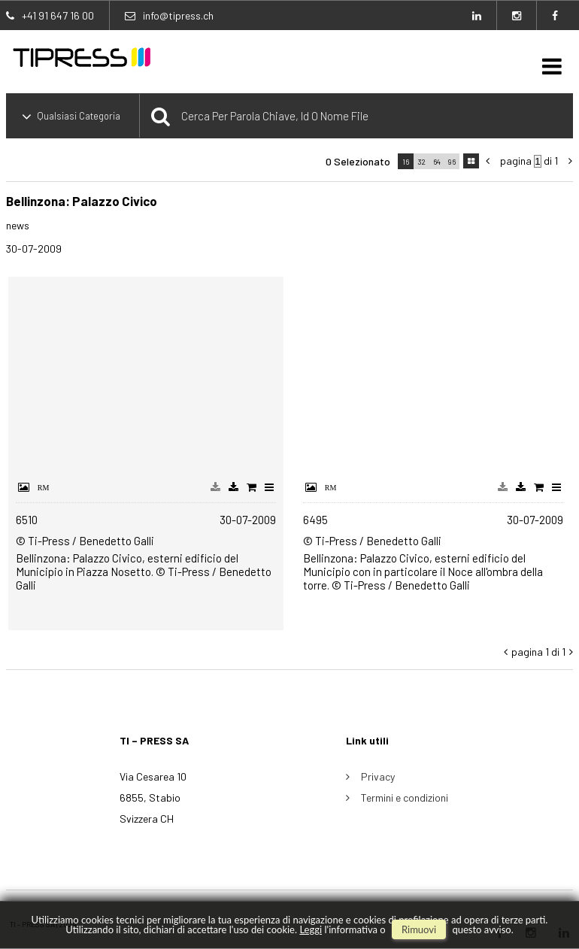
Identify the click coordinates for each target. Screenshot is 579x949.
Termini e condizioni (404, 797)
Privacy (378, 776)
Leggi (310, 929)
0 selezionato (358, 161)
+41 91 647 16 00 (58, 15)
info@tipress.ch (178, 15)
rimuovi (419, 929)
